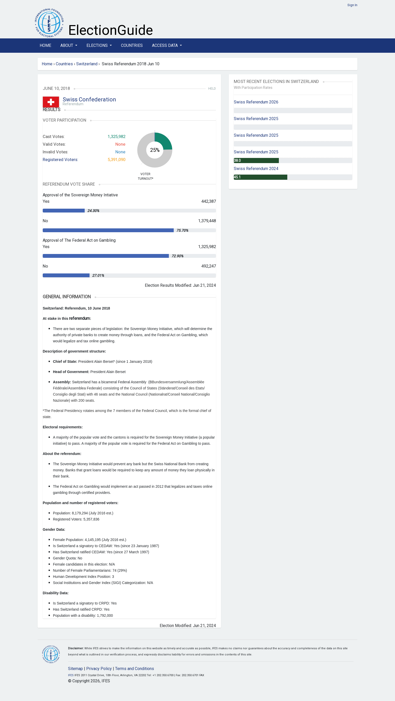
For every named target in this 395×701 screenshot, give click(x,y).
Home (45, 45)
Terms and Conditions (134, 668)
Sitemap (75, 668)
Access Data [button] (165, 45)
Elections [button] (97, 45)
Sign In (352, 5)
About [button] (67, 45)
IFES (71, 675)
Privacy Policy (99, 668)
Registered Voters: (60, 159)
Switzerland (86, 63)
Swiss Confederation (89, 99)
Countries (132, 45)
